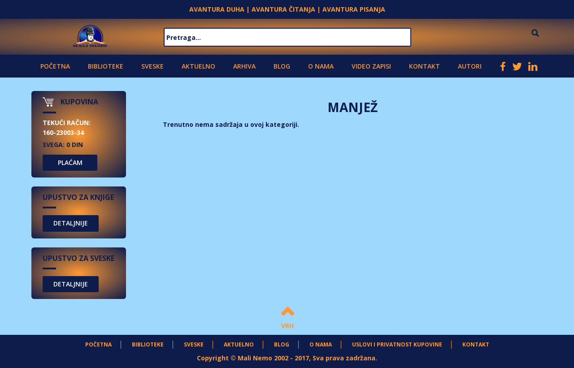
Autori (470, 66)
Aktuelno (198, 66)
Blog (282, 66)
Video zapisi (371, 66)
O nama (321, 66)
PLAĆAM (70, 162)
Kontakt (424, 66)
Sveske (152, 66)
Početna (55, 66)
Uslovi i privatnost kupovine (397, 344)
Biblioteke (105, 66)
